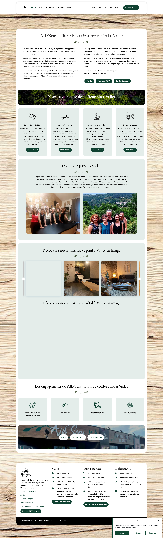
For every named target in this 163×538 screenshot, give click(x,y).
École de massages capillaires (32, 498)
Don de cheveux (26, 494)
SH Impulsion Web (60, 512)
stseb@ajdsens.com (96, 469)
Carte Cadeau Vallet (62, 493)
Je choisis (152, 533)
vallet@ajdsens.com (64, 469)
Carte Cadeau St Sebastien (96, 496)
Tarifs (89, 72)
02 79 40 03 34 (94, 465)
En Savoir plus (33, 141)
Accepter (122, 533)
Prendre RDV (104, 72)
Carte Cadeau (122, 72)
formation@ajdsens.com (129, 469)
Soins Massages (26, 490)
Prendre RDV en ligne (30, 503)
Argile (22, 487)
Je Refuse (137, 533)
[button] (159, 521)
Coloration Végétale (28, 483)
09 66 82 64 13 (126, 465)
